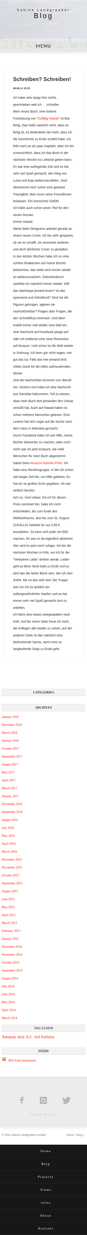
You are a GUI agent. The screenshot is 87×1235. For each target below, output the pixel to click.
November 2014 (12, 954)
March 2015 (9, 923)
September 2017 (12, 756)
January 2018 (10, 740)
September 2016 (12, 812)
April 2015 (9, 915)
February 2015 (11, 931)
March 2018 (9, 732)
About (46, 1215)
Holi (20, 1037)
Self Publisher (44, 1037)
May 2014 (8, 1002)
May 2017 (8, 772)
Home (70, 1135)
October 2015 (10, 875)
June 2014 (8, 994)
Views (45, 1190)
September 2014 (12, 970)
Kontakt (41, 1135)
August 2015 (10, 891)
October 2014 (10, 962)
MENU (43, 45)
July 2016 (8, 828)
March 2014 (9, 1018)
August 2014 (10, 978)
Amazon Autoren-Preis (46, 463)
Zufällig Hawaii (48, 118)
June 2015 (8, 899)
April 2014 (9, 1010)
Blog (79, 1135)
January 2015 (10, 938)
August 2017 (10, 764)
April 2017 (9, 780)
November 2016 (12, 804)
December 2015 (12, 859)
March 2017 (9, 788)
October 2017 (10, 748)
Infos (46, 1202)
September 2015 (12, 883)
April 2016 (9, 843)
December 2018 (12, 725)
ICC (29, 1037)
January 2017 (10, 796)
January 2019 (10, 717)
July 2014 (8, 986)
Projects (46, 1177)
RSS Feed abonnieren (22, 1060)
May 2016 (8, 835)
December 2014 (12, 946)
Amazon (9, 1037)
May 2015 (8, 907)
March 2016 (9, 851)
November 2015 (12, 867)
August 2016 (10, 820)
